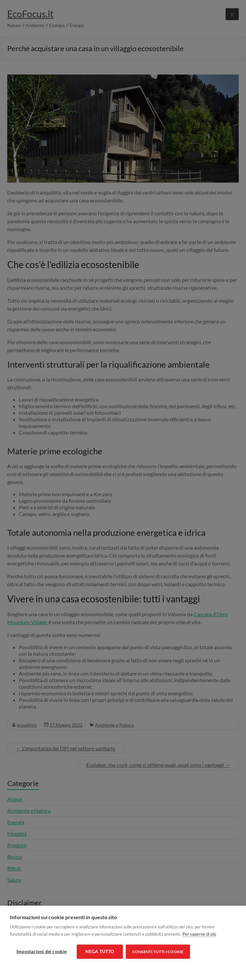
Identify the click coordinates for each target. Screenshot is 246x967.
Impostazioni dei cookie (41, 951)
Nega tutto (99, 951)
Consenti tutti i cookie (158, 951)
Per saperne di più (199, 934)
